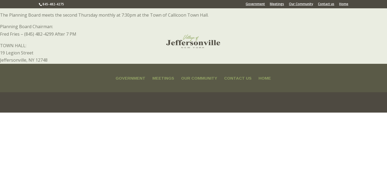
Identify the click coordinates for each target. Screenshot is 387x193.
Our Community (301, 4)
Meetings (277, 4)
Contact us (326, 4)
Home (343, 4)
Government (255, 4)
